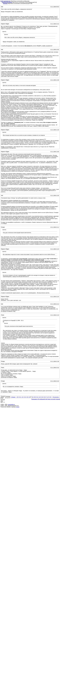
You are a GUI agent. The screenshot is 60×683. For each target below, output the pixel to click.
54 (42, 397)
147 (48, 397)
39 (17, 397)
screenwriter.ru (11, 404)
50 (36, 397)
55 (44, 397)
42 (22, 397)
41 (20, 397)
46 (29, 397)
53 (41, 397)
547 (50, 397)
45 (27, 397)
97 (46, 397)
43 (24, 397)
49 (34, 397)
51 (37, 397)
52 (39, 397)
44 (25, 397)
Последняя (56, 397)
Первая (13, 397)
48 (32, 397)
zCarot (17, 406)
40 (19, 397)
